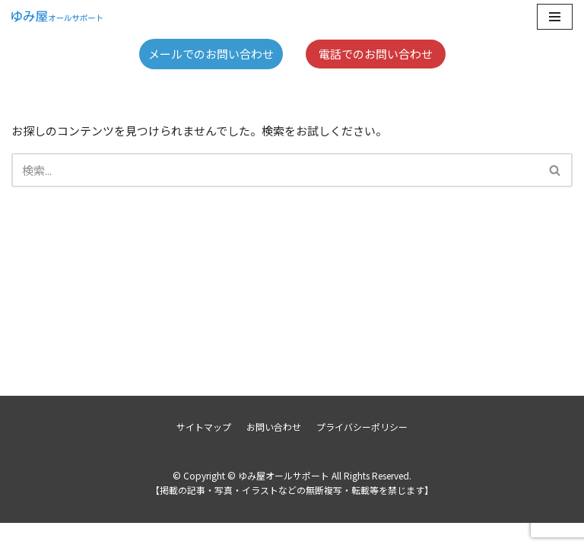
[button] (554, 170)
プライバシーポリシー (362, 451)
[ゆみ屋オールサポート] (57, 16)
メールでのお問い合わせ (211, 54)
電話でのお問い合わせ (376, 54)
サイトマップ (203, 451)
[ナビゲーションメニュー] (555, 17)
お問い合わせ (273, 451)
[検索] (274, 170)
